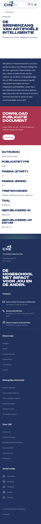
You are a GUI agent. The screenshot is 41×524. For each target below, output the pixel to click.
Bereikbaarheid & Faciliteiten (13, 443)
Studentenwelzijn (9, 404)
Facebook (10, 487)
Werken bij (6, 432)
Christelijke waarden (10, 414)
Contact (5, 370)
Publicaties (9, 12)
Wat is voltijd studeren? (11, 393)
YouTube (10, 497)
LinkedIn (10, 492)
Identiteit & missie (9, 437)
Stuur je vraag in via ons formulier (18, 322)
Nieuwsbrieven (8, 453)
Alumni (5, 349)
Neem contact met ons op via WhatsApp (20, 302)
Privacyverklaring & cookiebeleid (14, 509)
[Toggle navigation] (35, 4)
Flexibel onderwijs (9, 388)
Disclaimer (6, 514)
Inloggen (6, 343)
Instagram (10, 482)
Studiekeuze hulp (9, 354)
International (7, 365)
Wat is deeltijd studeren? (11, 398)
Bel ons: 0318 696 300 (14, 311)
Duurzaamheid (8, 448)
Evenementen (7, 359)
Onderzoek (6, 458)
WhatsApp (11, 476)
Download (8, 137)
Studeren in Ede (8, 409)
